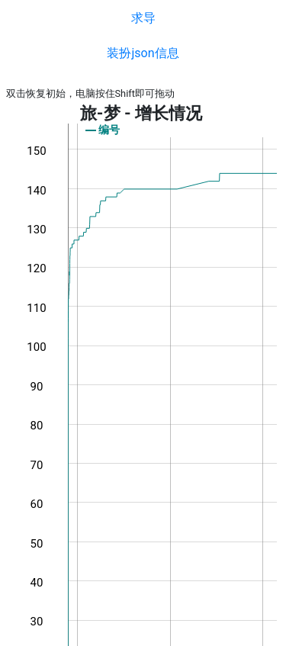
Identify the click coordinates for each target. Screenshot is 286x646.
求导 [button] (143, 18)
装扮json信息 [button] (142, 53)
